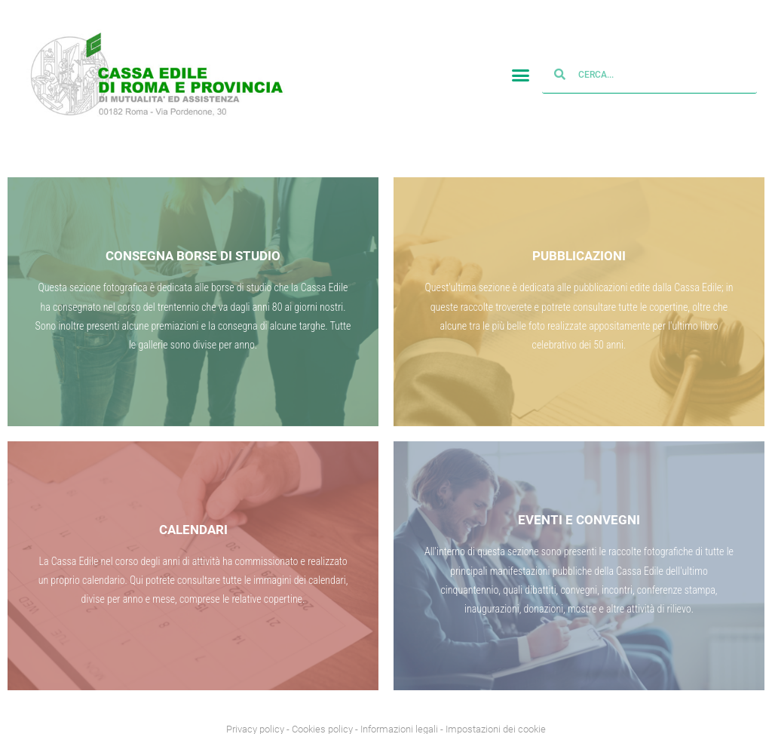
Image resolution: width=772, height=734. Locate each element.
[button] (520, 74)
